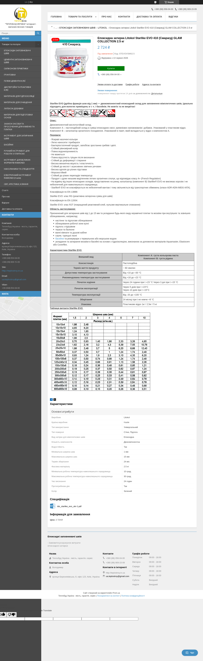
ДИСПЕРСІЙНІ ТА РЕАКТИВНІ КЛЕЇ (17, 88)
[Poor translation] (12, 614)
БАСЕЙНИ (8, 144)
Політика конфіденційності (133, 596)
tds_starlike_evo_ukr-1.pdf (69, 506)
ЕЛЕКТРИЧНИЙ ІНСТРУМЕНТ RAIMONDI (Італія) (17, 176)
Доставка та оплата (12, 208)
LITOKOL (102, 27)
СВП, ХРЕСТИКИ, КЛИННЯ (16, 184)
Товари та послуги (11, 44)
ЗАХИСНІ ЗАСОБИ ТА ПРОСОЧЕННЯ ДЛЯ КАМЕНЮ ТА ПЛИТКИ (19, 126)
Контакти (124, 16)
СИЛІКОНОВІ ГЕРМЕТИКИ (16, 68)
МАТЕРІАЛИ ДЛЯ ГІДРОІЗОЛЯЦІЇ (19, 96)
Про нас (6, 196)
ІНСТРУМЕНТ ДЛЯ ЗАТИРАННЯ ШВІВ (18, 137)
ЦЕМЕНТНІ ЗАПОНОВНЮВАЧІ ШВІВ (18, 61)
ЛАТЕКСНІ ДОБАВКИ (13, 108)
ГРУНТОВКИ (10, 74)
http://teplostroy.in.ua (12, 270)
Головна (56, 16)
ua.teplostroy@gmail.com (14, 279)
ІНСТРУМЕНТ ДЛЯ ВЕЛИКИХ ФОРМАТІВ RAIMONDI (17, 161)
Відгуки (5, 202)
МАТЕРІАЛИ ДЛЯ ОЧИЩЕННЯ (18, 102)
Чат (190, 652)
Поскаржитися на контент (108, 596)
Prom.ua (116, 593)
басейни (59, 238)
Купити (111, 68)
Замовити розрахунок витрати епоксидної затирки (64, 544)
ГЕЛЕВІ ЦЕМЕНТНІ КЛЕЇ (14, 80)
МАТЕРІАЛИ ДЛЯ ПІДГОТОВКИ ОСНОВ (18, 116)
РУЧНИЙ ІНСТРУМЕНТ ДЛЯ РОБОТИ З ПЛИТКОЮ (16, 152)
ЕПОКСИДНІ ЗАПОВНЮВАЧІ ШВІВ (17, 52)
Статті (5, 190)
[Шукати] (38, 33)
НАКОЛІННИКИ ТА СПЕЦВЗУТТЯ (19, 168)
